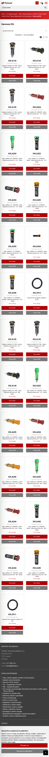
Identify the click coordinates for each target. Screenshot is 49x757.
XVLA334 (37, 246)
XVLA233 (12, 153)
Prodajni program (12, 14)
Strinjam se (24, 745)
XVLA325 (37, 200)
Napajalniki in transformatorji (12, 702)
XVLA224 (37, 107)
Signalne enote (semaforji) (11, 680)
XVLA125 (12, 339)
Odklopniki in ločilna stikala (12, 705)
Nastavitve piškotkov (24, 751)
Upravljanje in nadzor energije (12, 711)
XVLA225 (12, 432)
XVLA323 (37, 153)
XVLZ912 (37, 293)
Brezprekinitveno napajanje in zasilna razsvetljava (19, 714)
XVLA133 (12, 61)
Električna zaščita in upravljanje (13, 696)
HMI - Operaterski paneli (11, 687)
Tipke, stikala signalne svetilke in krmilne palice (33, 14)
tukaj (13, 742)
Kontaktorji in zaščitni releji (11, 693)
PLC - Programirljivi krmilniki (12, 684)
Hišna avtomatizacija (9, 698)
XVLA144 (12, 386)
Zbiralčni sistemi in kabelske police (14, 716)
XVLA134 (37, 61)
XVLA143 (37, 339)
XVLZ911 (12, 614)
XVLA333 (12, 246)
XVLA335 (12, 293)
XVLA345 (37, 568)
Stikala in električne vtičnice (12, 709)
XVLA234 (37, 432)
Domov (3, 14)
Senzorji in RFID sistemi (11, 682)
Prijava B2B (12, 81)
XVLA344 (12, 568)
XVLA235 (12, 477)
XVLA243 (37, 477)
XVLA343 (37, 521)
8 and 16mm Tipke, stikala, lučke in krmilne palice (17, 16)
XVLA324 (12, 200)
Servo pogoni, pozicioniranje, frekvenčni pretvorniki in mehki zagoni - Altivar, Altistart (25, 690)
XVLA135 (12, 107)
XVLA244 (12, 521)
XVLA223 (37, 386)
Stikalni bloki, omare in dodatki (13, 707)
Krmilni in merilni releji (10, 700)
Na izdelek (12, 76)
